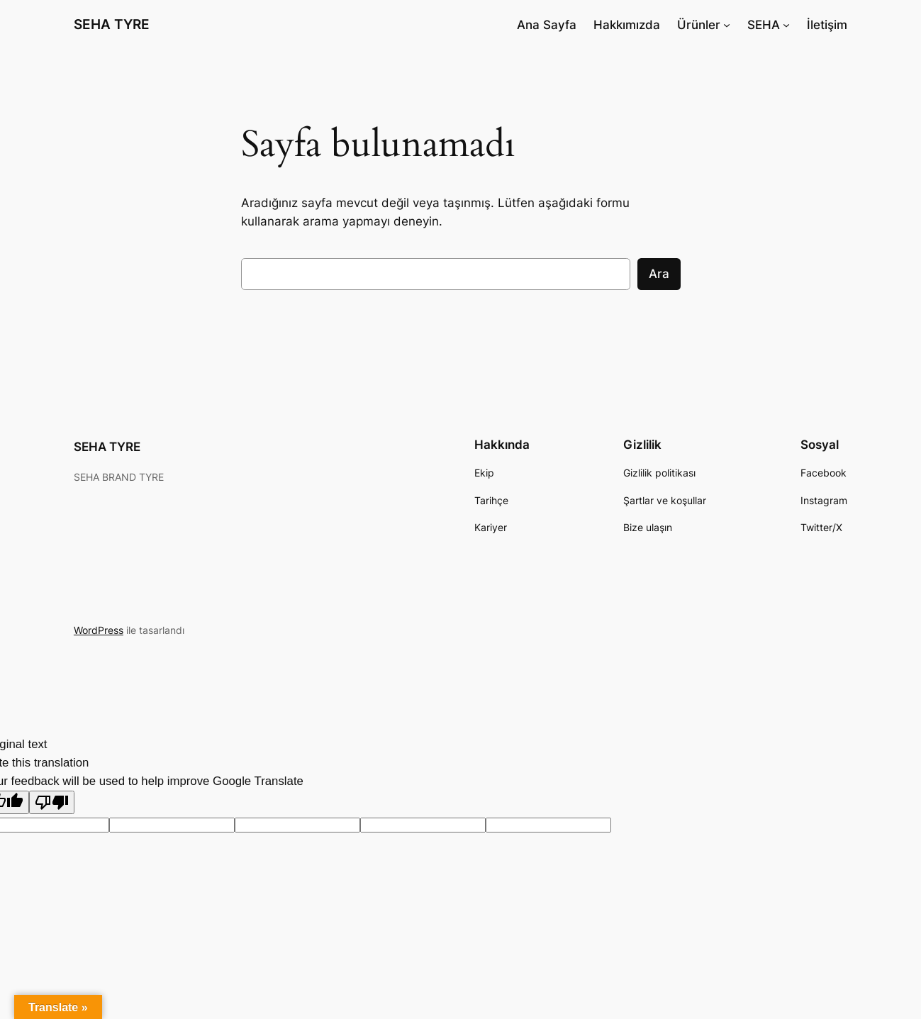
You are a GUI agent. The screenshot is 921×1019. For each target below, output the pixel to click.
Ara (659, 274)
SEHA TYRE (112, 24)
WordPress (98, 630)
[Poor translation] (51, 802)
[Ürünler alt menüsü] (726, 24)
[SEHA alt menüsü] (786, 24)
